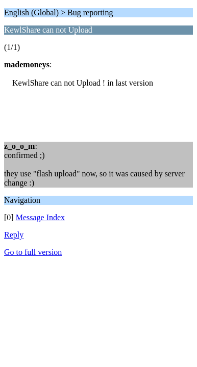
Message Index (40, 217)
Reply (13, 234)
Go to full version (33, 252)
